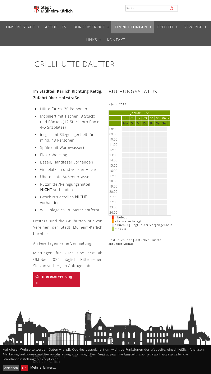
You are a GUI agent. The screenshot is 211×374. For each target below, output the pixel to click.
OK (24, 368)
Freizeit (165, 26)
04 (151, 118)
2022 (145, 113)
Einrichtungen (131, 26)
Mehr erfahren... (43, 367)
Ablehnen (11, 368)
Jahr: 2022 (118, 104)
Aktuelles (55, 26)
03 (145, 118)
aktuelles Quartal (149, 240)
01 (132, 118)
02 (138, 118)
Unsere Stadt (20, 26)
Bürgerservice (89, 26)
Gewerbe (192, 26)
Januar (135, 113)
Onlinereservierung (54, 276)
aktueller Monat (121, 244)
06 (164, 118)
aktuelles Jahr (121, 240)
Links (91, 39)
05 (158, 118)
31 (125, 118)
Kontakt (116, 39)
